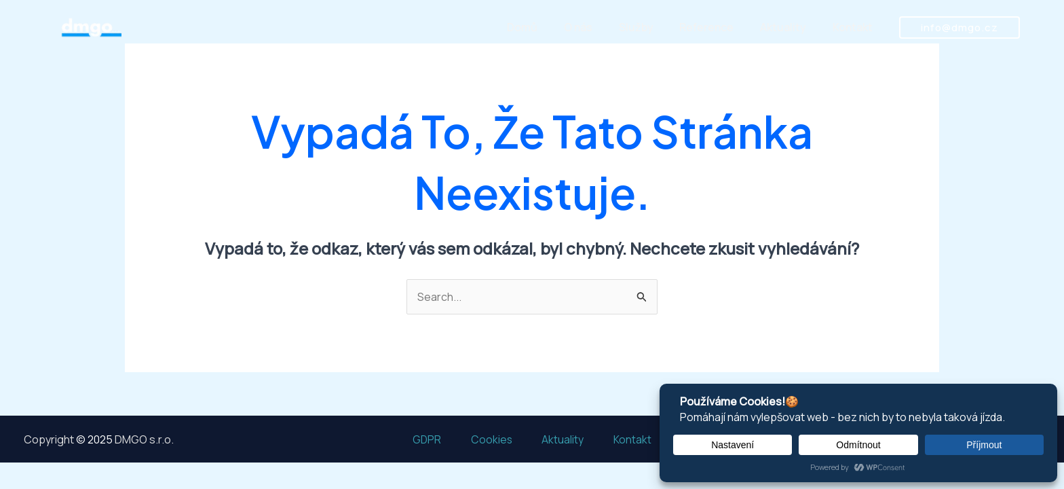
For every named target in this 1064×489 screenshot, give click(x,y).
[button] (959, 28)
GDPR (419, 438)
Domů (547, 28)
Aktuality (790, 28)
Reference (718, 28)
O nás (598, 28)
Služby (651, 28)
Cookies (489, 438)
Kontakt (855, 28)
